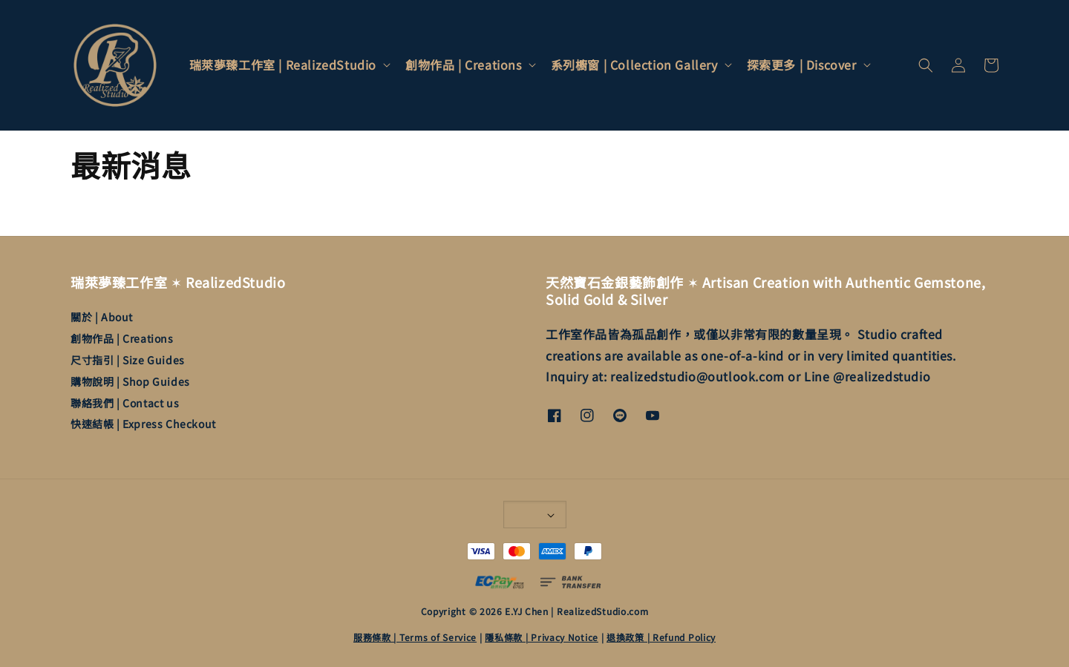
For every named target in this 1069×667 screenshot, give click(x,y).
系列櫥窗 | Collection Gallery (634, 65)
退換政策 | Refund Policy (661, 637)
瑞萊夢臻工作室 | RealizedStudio (282, 65)
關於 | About (102, 317)
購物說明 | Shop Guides (130, 381)
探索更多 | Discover (802, 65)
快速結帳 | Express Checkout (143, 423)
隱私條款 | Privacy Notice (541, 637)
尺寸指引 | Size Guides (128, 359)
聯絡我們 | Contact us (125, 402)
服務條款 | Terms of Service (415, 637)
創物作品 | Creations (463, 65)
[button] (925, 65)
